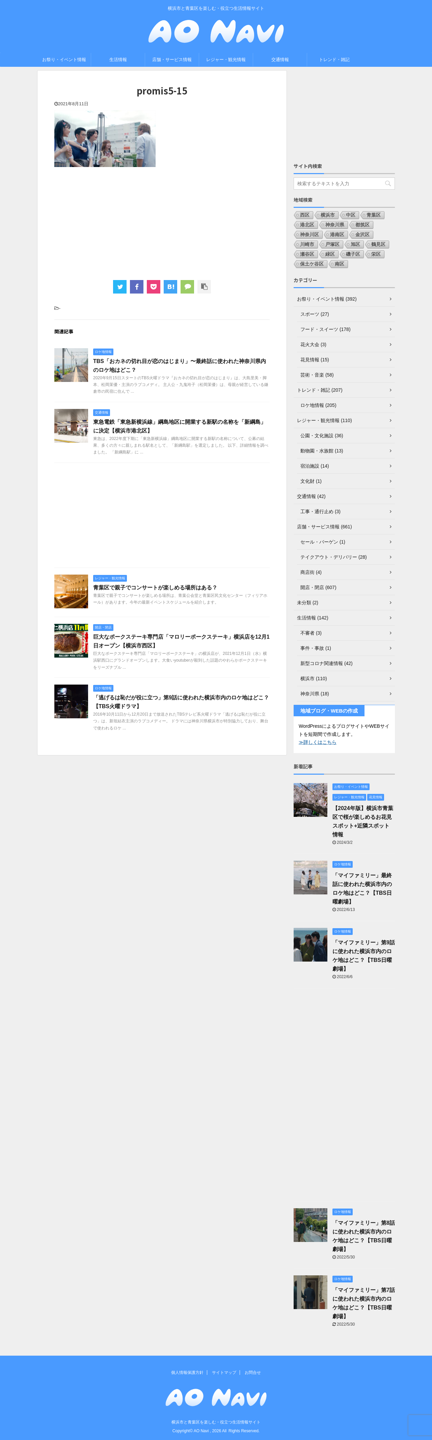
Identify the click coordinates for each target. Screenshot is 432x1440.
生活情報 (118, 59)
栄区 (376, 254)
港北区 (307, 224)
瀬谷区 (307, 254)
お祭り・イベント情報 (64, 59)
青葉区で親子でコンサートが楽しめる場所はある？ (155, 587)
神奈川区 (309, 234)
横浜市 (328, 215)
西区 (304, 215)
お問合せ (253, 1372)
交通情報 (280, 59)
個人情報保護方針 (187, 1372)
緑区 (330, 254)
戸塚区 (332, 244)
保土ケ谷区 (312, 264)
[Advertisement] (162, 222)
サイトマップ (224, 1372)
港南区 (337, 234)
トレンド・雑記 (334, 59)
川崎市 (307, 244)
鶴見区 (378, 244)
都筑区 (362, 224)
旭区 (355, 244)
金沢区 (362, 234)
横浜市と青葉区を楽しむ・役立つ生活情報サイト (216, 1422)
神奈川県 (334, 224)
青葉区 (374, 215)
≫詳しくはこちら (317, 742)
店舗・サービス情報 (172, 59)
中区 (350, 215)
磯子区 (353, 254)
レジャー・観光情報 (226, 59)
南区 (339, 264)
